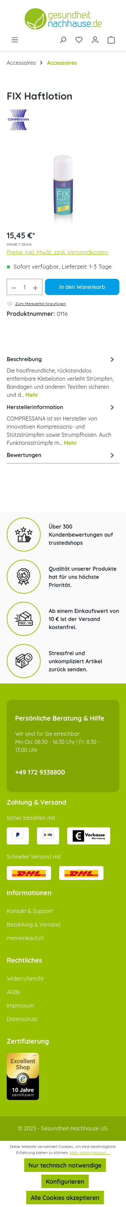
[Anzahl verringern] (14, 287)
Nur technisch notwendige (65, 1165)
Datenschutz (22, 1019)
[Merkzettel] (79, 39)
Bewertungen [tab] (61, 455)
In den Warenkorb (82, 287)
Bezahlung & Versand (33, 924)
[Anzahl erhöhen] (36, 287)
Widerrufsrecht (25, 978)
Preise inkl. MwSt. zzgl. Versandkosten (57, 252)
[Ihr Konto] (95, 39)
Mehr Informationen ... (90, 1152)
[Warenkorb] (111, 39)
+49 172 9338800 (40, 772)
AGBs (13, 992)
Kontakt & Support (30, 911)
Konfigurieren (65, 1181)
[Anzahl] (24, 287)
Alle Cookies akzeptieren (65, 1197)
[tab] (61, 377)
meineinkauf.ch (25, 938)
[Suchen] (63, 39)
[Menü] (15, 39)
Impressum (20, 1005)
